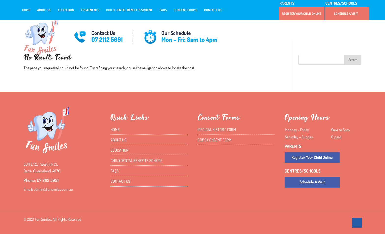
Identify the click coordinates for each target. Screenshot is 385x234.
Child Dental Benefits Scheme (129, 10)
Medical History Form (217, 129)
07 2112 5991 (107, 39)
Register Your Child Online (301, 13)
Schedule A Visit (346, 13)
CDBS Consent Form (215, 139)
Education (66, 10)
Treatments (90, 10)
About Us (44, 10)
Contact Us (212, 10)
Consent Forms (185, 10)
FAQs (163, 10)
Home (26, 10)
